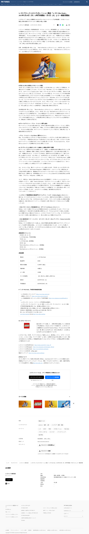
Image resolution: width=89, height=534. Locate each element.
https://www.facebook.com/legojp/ (40, 349)
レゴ (40, 428)
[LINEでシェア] (63, 25)
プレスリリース (14, 462)
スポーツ (60, 4)
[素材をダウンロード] (67, 25)
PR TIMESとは (8, 509)
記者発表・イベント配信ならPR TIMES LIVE (29, 513)
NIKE (50, 428)
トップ (7, 462)
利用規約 (29, 530)
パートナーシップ (61, 431)
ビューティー (29, 4)
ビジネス (51, 4)
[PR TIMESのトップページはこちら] (17, 2)
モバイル (13, 4)
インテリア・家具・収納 (57, 425)
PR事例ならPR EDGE (47, 513)
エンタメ (23, 4)
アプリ (18, 4)
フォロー (9, 479)
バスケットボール (43, 431)
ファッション (36, 4)
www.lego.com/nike (24, 314)
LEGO (44, 428)
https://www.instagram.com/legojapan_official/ (43, 347)
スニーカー (52, 431)
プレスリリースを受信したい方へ (12, 514)
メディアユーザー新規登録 (52, 377)
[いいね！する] (54, 25)
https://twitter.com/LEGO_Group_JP (43, 345)
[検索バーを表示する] (87, 2)
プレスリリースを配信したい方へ (12, 516)
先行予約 (41, 434)
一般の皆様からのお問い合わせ (65, 530)
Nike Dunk (66, 428)
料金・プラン (8, 511)
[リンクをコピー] (69, 25)
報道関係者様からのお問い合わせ (39, 530)
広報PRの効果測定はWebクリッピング (28, 518)
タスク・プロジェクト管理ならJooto (50, 508)
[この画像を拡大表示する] (25, 404)
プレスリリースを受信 (67, 1)
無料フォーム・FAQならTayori (49, 510)
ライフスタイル (44, 4)
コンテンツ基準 (23, 530)
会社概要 (7, 530)
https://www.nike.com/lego (39, 314)
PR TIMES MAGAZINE (25, 515)
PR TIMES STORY (24, 508)
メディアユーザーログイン (36, 377)
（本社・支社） (47, 438)
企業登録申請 (77, 1)
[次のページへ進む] (73, 403)
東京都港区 (40, 438)
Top (2, 4)
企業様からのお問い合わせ (52, 530)
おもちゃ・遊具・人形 (44, 425)
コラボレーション (58, 428)
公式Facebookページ (68, 508)
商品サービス (42, 421)
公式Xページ (66, 513)
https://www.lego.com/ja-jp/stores (39, 296)
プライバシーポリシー (15, 530)
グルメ (55, 4)
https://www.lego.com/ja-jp (43, 294)
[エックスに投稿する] (58, 25)
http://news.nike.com (37, 363)
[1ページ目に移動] (69, 396)
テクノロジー (7, 4)
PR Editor (23, 520)
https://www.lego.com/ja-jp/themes (36, 353)
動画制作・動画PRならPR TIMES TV (28, 510)
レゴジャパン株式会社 (24, 462)
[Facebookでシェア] (60, 25)
